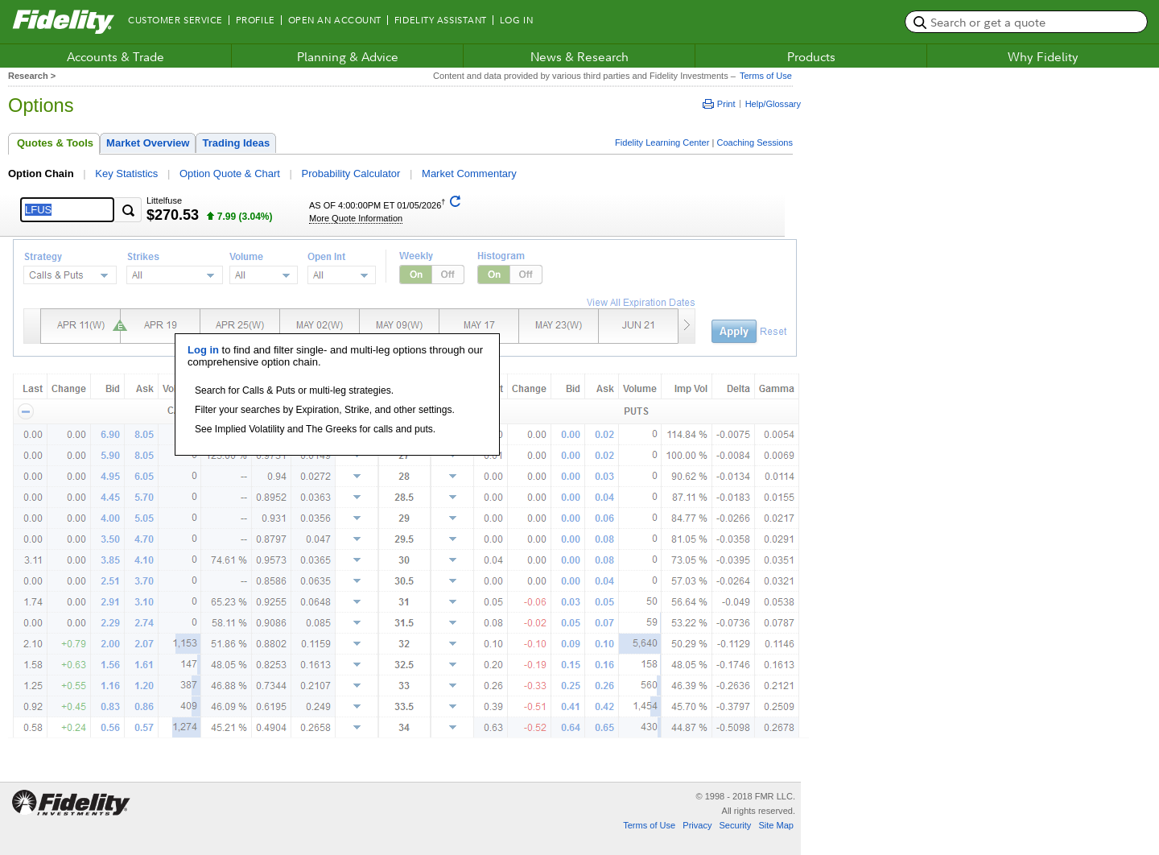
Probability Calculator (351, 173)
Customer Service (175, 20)
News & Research (579, 56)
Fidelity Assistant (440, 20)
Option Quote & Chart (229, 173)
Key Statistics (126, 173)
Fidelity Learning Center (662, 142)
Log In (516, 20)
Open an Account (335, 20)
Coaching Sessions (754, 142)
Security (735, 825)
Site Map (776, 825)
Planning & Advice (347, 56)
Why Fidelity (1043, 56)
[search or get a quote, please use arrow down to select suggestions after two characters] (1026, 22)
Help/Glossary (773, 104)
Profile (255, 20)
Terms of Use (764, 76)
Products (811, 56)
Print (719, 104)
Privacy (697, 825)
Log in (203, 350)
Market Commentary (469, 173)
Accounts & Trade (115, 56)
